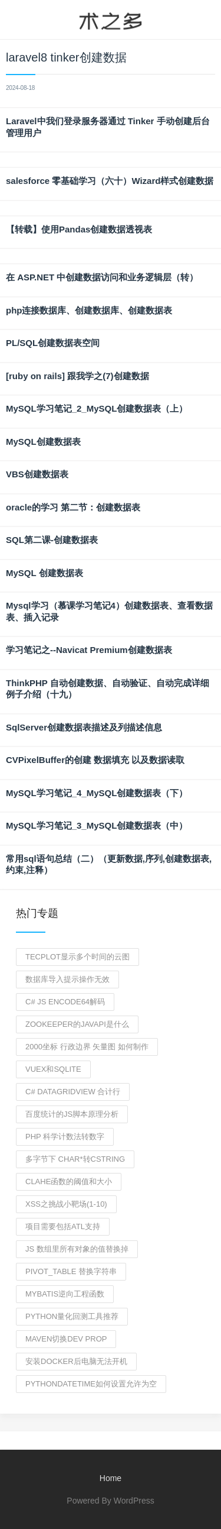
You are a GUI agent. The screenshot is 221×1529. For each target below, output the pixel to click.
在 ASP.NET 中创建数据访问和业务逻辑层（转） (102, 277)
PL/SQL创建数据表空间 (53, 343)
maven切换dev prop (66, 1338)
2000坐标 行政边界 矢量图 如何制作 (87, 1046)
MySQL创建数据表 (43, 442)
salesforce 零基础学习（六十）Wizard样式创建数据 (109, 181)
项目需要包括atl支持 (62, 1226)
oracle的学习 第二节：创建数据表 (73, 507)
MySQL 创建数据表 (44, 573)
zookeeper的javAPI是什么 (77, 1024)
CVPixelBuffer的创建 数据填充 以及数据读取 (95, 760)
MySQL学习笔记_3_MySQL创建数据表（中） (96, 825)
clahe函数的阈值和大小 (68, 1181)
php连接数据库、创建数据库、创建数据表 (89, 310)
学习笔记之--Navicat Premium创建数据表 (89, 650)
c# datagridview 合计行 (72, 1091)
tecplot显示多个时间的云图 (77, 956)
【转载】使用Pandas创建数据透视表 (79, 229)
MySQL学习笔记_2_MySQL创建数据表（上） (96, 408)
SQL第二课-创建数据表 (52, 540)
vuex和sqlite (53, 1069)
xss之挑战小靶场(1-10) (66, 1204)
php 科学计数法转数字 (64, 1136)
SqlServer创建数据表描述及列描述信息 (84, 727)
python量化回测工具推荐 (71, 1316)
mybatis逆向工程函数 (64, 1293)
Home (110, 1478)
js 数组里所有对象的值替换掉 (76, 1248)
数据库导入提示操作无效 (67, 979)
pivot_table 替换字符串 (71, 1271)
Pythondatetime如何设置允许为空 (91, 1383)
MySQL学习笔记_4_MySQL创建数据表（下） (96, 793)
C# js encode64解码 (65, 1001)
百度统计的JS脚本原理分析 (71, 1114)
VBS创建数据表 (37, 474)
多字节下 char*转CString (75, 1159)
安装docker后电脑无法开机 (76, 1361)
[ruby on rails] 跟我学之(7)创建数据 (77, 376)
